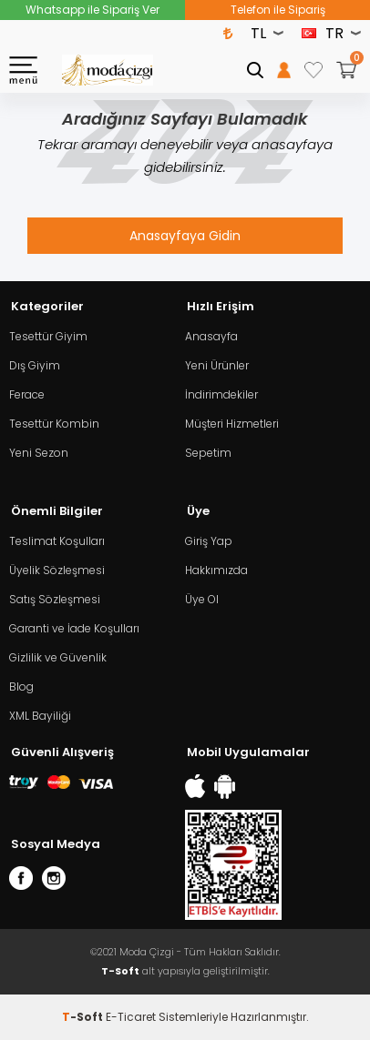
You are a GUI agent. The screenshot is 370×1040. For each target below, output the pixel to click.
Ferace (27, 394)
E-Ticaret (131, 1017)
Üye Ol (202, 599)
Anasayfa (211, 336)
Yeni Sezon (38, 452)
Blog (21, 686)
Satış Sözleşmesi (54, 599)
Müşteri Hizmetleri (232, 423)
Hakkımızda (216, 570)
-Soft (84, 1017)
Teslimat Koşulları (57, 541)
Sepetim (208, 452)
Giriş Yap (208, 541)
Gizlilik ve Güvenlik (58, 657)
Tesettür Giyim (48, 336)
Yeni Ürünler (217, 365)
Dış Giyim (34, 365)
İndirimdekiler (221, 394)
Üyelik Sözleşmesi (57, 570)
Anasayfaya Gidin (185, 236)
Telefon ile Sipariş (278, 9)
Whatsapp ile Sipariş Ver (92, 9)
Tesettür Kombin (54, 423)
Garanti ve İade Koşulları (74, 628)
